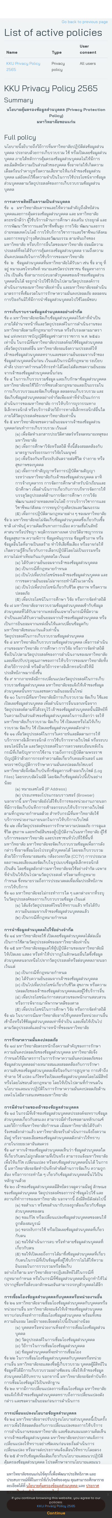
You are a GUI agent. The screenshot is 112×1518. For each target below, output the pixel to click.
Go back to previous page (85, 21)
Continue (56, 1512)
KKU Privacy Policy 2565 (51, 88)
